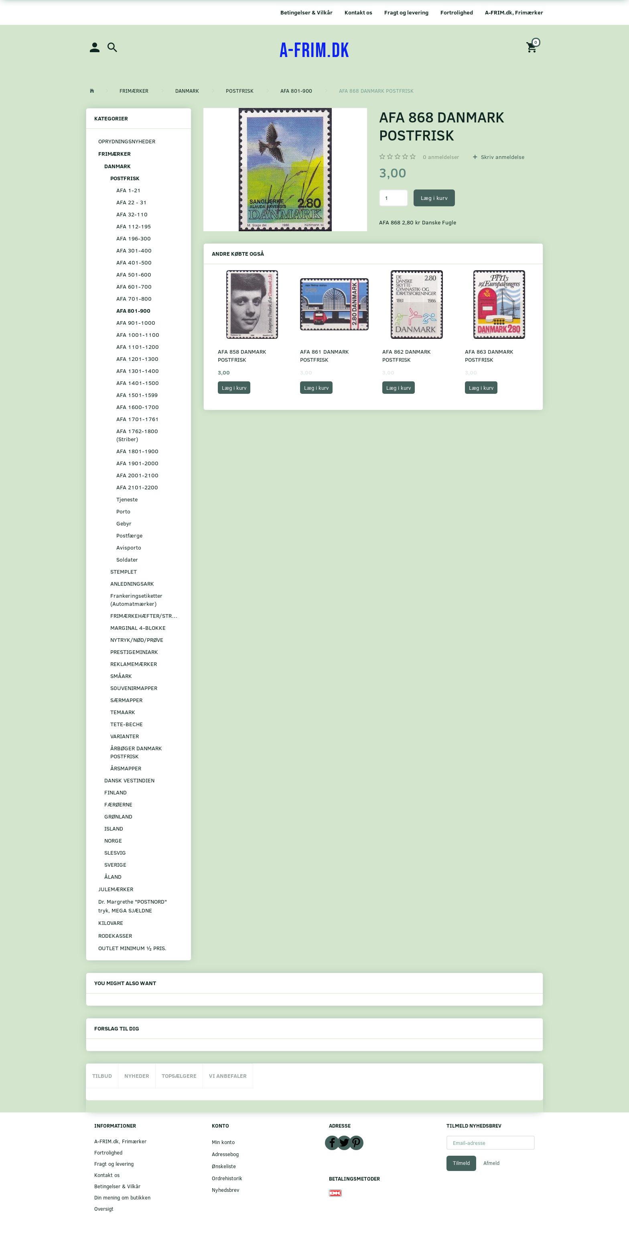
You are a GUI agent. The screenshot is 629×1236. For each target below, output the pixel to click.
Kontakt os (358, 12)
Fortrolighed (456, 12)
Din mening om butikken (122, 1197)
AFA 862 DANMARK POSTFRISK (406, 355)
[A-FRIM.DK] (315, 51)
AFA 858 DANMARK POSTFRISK (242, 355)
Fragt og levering (406, 12)
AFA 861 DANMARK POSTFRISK (324, 355)
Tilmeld (461, 1163)
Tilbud (102, 1075)
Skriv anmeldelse (501, 157)
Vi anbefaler (228, 1075)
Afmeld (491, 1163)
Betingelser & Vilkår (306, 12)
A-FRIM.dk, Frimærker (514, 12)
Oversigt (104, 1208)
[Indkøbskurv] (532, 47)
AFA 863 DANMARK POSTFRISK (489, 355)
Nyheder (136, 1075)
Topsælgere (179, 1075)
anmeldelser (441, 157)
